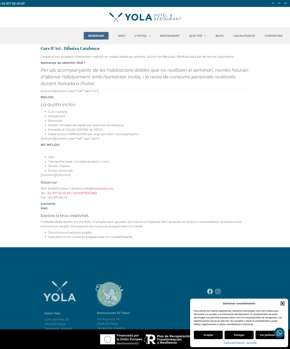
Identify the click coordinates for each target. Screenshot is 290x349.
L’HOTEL (189, 36)
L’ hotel (160, 307)
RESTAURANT (216, 36)
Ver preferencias (270, 335)
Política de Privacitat (234, 342)
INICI (167, 36)
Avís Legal (251, 342)
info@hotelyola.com (99, 188)
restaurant (163, 315)
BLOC (266, 36)
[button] (282, 303)
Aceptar (208, 335)
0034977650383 (85, 193)
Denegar (239, 335)
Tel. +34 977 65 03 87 (55, 193)
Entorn (160, 323)
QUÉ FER (243, 36)
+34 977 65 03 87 (12, 3)
